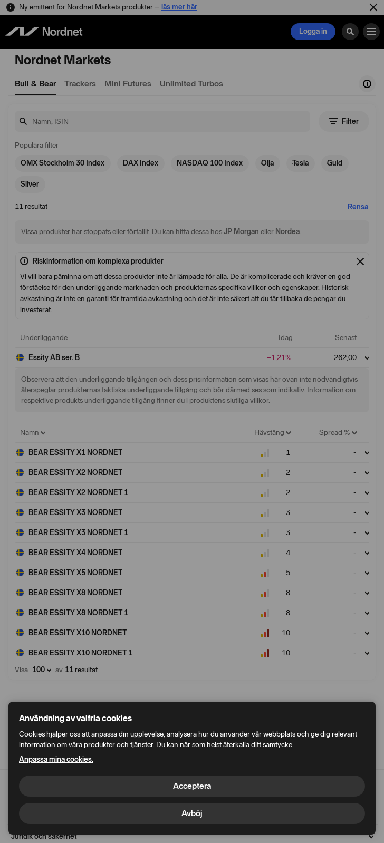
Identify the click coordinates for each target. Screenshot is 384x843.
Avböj (192, 813)
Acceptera (192, 786)
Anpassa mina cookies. (56, 759)
